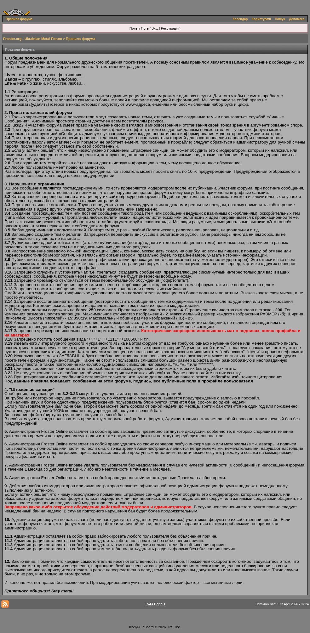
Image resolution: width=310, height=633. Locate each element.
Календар (240, 19)
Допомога (296, 19)
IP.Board (147, 627)
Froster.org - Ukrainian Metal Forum (32, 39)
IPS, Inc (174, 627)
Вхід (155, 28)
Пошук (280, 19)
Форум (134, 627)
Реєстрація (170, 28)
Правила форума (19, 19)
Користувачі (261, 19)
